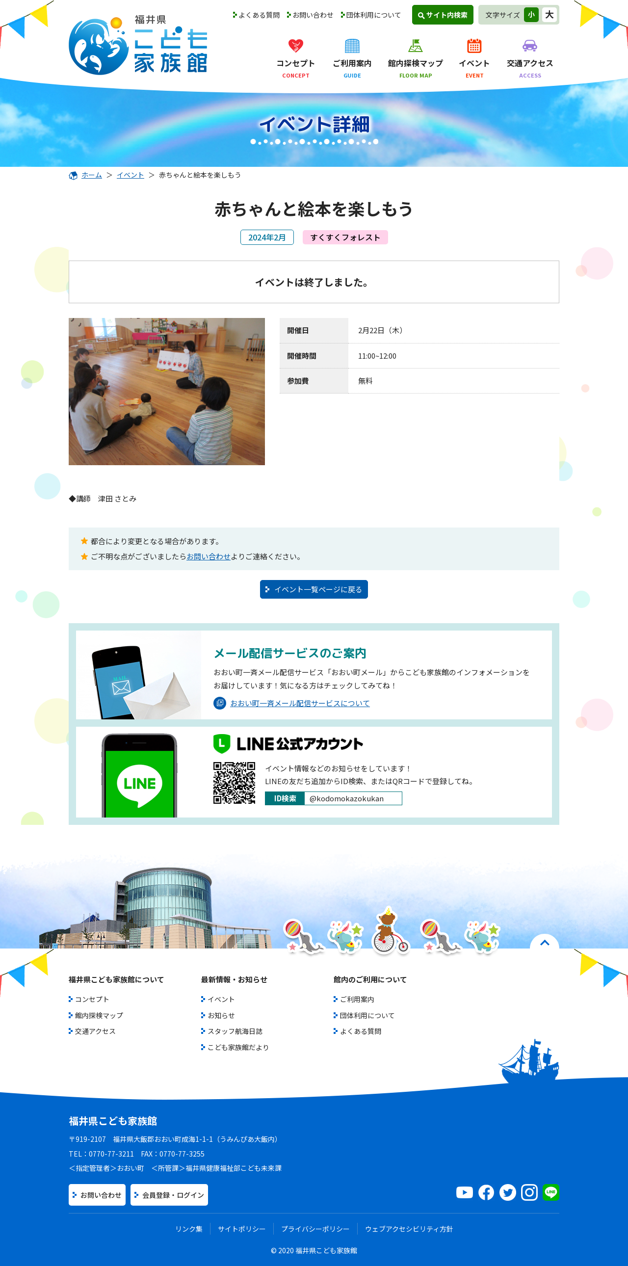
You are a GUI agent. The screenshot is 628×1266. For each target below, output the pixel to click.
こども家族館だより (238, 1047)
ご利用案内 (357, 999)
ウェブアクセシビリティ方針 (409, 1229)
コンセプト (92, 999)
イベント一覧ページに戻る (318, 589)
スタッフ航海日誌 (235, 1031)
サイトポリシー (242, 1229)
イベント (130, 175)
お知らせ (221, 1015)
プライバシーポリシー (315, 1229)
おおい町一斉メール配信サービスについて (291, 704)
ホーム (85, 175)
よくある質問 (259, 15)
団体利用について (373, 15)
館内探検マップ (99, 1015)
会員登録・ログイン (173, 1195)
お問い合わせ (313, 15)
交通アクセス (95, 1031)
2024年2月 (267, 237)
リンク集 (189, 1229)
